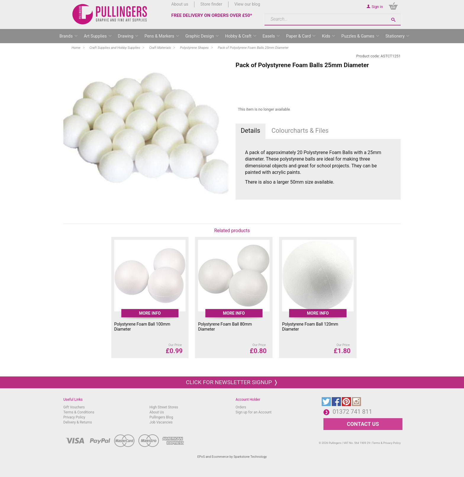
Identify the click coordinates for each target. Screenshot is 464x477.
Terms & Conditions (78, 412)
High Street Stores (163, 407)
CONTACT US (363, 424)
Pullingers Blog (161, 417)
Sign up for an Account (253, 412)
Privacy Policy (74, 417)
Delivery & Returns (77, 422)
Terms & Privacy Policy (386, 442)
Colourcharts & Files (300, 130)
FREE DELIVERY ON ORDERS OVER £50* (211, 15)
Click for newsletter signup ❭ (232, 382)
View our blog (247, 4)
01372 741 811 (352, 411)
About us (179, 4)
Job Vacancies (161, 422)
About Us (156, 412)
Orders (241, 407)
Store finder (211, 4)
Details (250, 130)
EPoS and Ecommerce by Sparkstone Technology (232, 457)
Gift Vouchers (74, 407)
